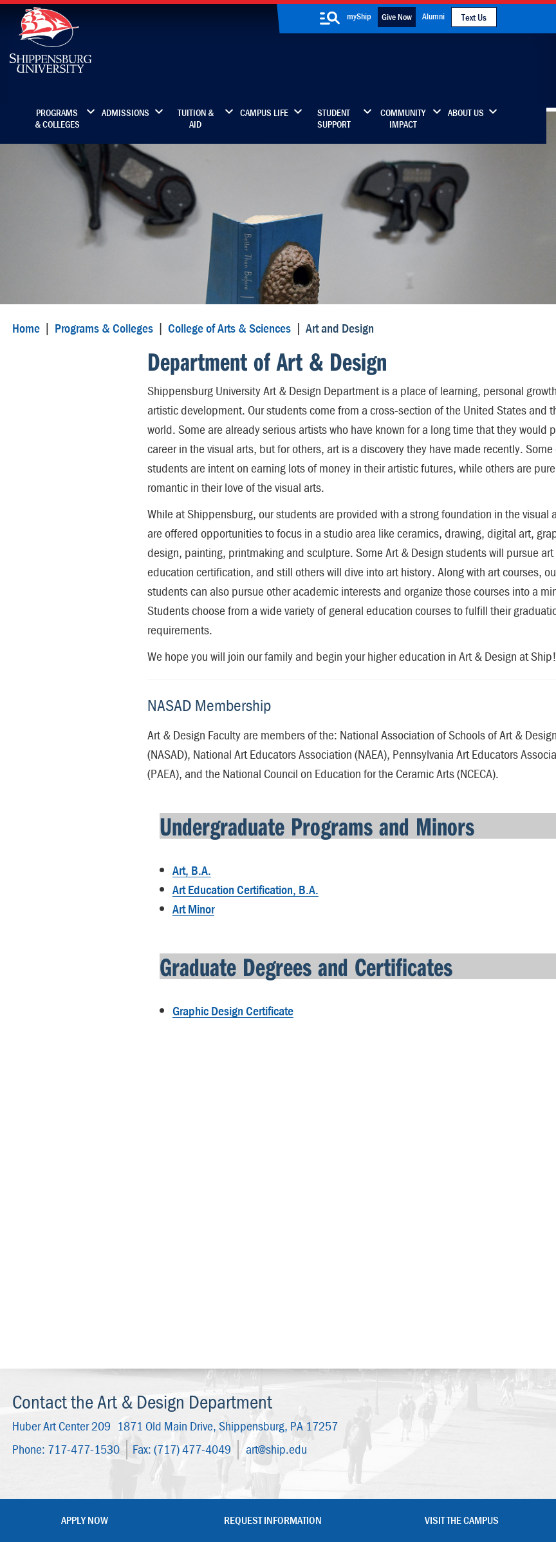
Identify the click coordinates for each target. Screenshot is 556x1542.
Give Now (397, 17)
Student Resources (67, 609)
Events (220, 1359)
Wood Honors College (73, 584)
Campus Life (264, 113)
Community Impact (402, 118)
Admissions (125, 113)
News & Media (237, 1332)
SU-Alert (332, 1359)
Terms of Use (223, 1473)
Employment (233, 1386)
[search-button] (329, 18)
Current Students (350, 1386)
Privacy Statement (162, 1473)
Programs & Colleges (57, 118)
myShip (359, 16)
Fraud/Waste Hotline (290, 1498)
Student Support (334, 118)
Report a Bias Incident (189, 1485)
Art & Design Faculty (69, 415)
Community (339, 1278)
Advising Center (59, 635)
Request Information (273, 1235)
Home (23, 340)
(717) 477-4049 (189, 1165)
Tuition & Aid (196, 118)
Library (221, 1305)
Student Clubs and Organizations (66, 472)
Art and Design (55, 372)
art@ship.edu (273, 1165)
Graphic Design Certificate (229, 1065)
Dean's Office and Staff (77, 559)
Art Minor (189, 969)
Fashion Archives (349, 1332)
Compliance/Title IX (280, 1485)
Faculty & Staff (453, 1278)
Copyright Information (289, 1473)
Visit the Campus (462, 1235)
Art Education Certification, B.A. (242, 950)
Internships (49, 685)
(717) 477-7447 (76, 1328)
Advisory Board (57, 660)
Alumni (433, 16)
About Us (466, 113)
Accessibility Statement (449, 1341)
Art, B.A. (188, 930)
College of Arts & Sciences (226, 340)
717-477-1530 (81, 1165)
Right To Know (370, 1473)
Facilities (43, 441)
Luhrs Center (341, 1305)
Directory (225, 1278)
